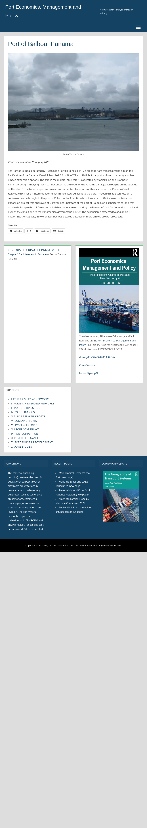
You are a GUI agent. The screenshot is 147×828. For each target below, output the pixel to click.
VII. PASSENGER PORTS (24, 425)
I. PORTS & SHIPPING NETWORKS (42, 250)
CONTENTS (14, 250)
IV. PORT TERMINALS (23, 412)
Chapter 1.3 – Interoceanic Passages (28, 254)
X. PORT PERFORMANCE (25, 438)
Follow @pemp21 (88, 373)
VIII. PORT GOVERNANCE (25, 429)
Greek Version (87, 365)
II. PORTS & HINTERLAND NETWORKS (32, 403)
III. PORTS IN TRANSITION (25, 407)
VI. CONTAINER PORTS (24, 420)
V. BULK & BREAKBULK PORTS (28, 416)
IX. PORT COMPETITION (24, 433)
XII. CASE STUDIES (21, 446)
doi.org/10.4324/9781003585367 (97, 357)
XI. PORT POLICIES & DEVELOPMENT (32, 442)
